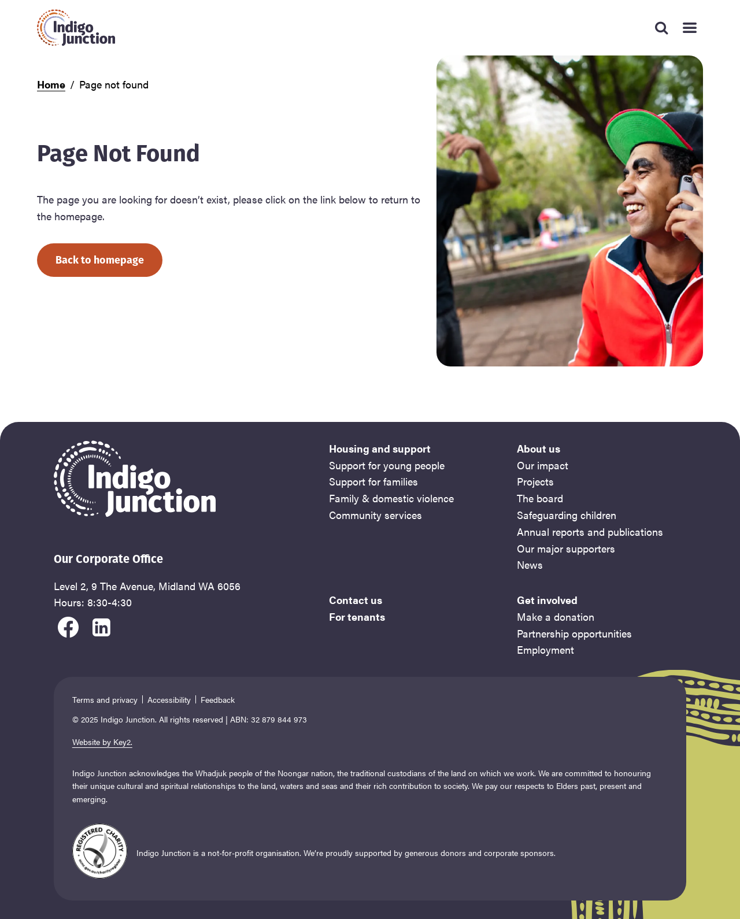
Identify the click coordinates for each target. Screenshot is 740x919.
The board (540, 498)
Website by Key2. (102, 741)
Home (51, 84)
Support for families (373, 481)
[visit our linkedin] (101, 625)
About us (538, 448)
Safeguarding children (566, 514)
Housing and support (380, 448)
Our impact (542, 465)
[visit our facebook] (68, 625)
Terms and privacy (105, 699)
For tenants (357, 616)
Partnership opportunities (574, 633)
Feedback (218, 699)
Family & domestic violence (391, 498)
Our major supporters (566, 548)
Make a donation (555, 616)
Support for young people (387, 465)
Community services (375, 514)
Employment (545, 649)
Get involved (547, 599)
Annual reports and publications (590, 531)
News (530, 564)
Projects (535, 481)
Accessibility (169, 699)
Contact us (355, 599)
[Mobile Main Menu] (689, 28)
